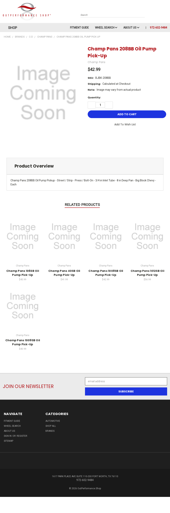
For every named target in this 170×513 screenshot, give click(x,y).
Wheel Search (106, 27)
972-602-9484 (158, 27)
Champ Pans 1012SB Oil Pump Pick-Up (147, 273)
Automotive (52, 421)
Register (22, 436)
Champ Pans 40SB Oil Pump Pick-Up (64, 273)
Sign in (8, 436)
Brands (49, 431)
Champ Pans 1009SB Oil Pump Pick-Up (22, 342)
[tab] (85, 166)
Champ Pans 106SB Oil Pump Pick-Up (22, 273)
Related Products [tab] (82, 204)
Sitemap (8, 441)
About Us (131, 27)
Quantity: (94, 97)
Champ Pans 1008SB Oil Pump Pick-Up (105, 273)
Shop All (50, 426)
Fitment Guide (79, 27)
